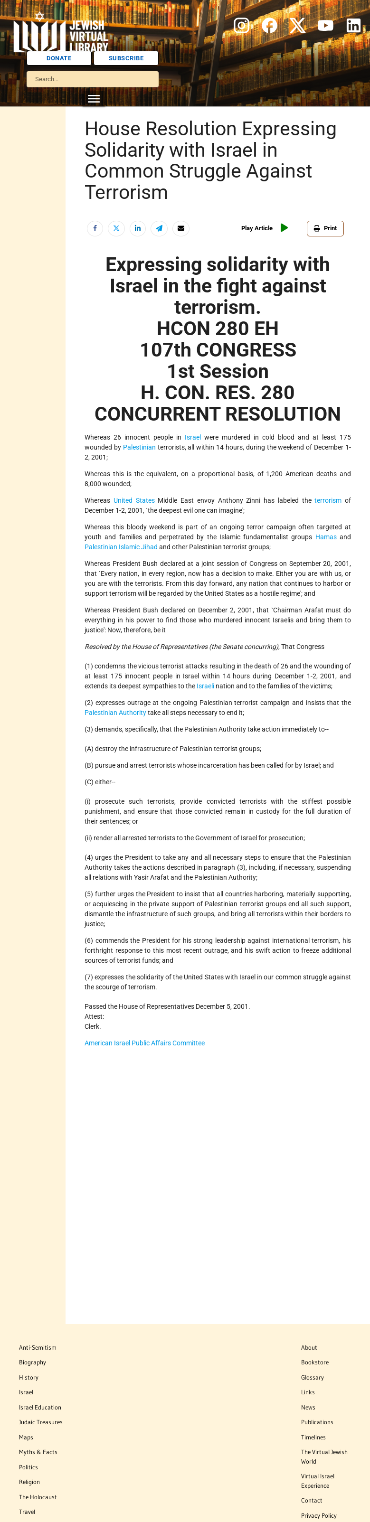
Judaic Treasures (41, 1422)
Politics (28, 1467)
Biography (32, 1362)
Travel (27, 1511)
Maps (26, 1437)
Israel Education (40, 1407)
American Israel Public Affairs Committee (145, 1043)
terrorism (328, 500)
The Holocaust (38, 1497)
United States (134, 500)
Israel (193, 437)
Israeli (205, 686)
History (28, 1377)
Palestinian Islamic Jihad (121, 547)
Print (325, 228)
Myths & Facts (38, 1452)
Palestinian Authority (115, 712)
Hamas (326, 537)
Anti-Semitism (38, 1347)
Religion (29, 1481)
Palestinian (139, 447)
